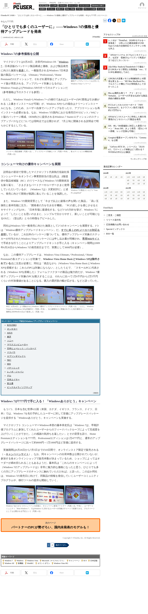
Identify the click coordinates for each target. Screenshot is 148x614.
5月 (144, 180)
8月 (128, 180)
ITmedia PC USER (8, 15)
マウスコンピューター (17, 344)
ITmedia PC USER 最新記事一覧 (119, 20)
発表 (21, 70)
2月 (116, 177)
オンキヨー (12, 329)
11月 (133, 177)
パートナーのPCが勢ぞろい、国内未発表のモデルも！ (50, 527)
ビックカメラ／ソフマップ (19, 387)
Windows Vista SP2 (61, 563)
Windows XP (9, 563)
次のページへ (61, 545)
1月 (121, 177)
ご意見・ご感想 (113, 215)
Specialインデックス (115, 229)
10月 (138, 177)
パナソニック (13, 368)
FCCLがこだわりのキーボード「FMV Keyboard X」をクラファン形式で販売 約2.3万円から (127, 107)
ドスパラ (11, 352)
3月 (111, 177)
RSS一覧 (110, 234)
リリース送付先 (113, 220)
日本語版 (93, 561)
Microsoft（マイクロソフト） (53, 561)
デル (9, 376)
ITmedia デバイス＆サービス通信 (105, 20)
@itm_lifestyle (114, 20)
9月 (144, 177)
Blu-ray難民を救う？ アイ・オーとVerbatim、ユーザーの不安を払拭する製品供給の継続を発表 (127, 96)
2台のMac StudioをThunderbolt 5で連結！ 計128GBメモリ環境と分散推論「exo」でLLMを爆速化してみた (128, 69)
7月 (133, 180)
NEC (9, 360)
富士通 (10, 383)
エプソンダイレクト (16, 356)
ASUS (9, 333)
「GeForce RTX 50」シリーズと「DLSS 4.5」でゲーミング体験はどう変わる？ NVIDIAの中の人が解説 (127, 149)
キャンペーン (74, 561)
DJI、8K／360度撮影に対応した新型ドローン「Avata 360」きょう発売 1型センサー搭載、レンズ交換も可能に (127, 128)
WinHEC (30, 563)
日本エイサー (13, 379)
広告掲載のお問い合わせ (117, 224)
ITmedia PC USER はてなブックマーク (123, 20)
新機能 (20, 563)
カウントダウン (44, 563)
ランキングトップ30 (138, 159)
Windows (20, 561)
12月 (128, 177)
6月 (139, 180)
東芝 (9, 337)
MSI (9, 364)
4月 (106, 177)
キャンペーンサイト (17, 454)
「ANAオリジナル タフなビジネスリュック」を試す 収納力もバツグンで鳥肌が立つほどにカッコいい (127, 57)
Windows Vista (32, 561)
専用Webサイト (91, 238)
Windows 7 (9, 561)
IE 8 (84, 561)
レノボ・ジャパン (15, 372)
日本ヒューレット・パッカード (21, 348)
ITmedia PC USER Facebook (110, 20)
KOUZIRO (11, 325)
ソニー (10, 341)
